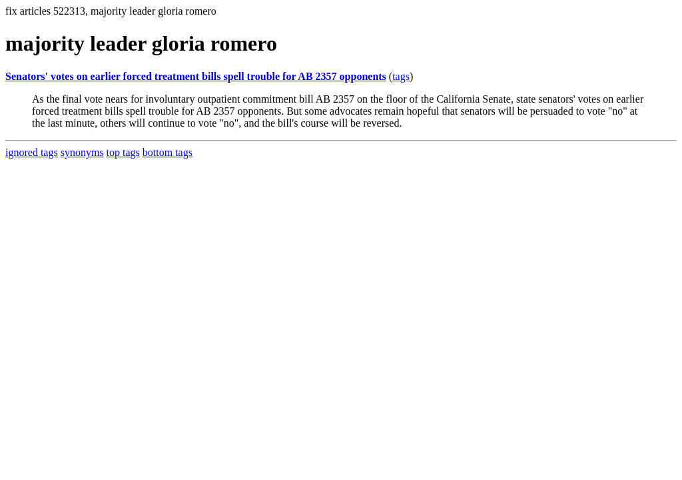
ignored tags (31, 152)
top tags (123, 152)
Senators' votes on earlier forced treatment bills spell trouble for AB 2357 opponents (195, 76)
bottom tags (167, 152)
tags (401, 76)
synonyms (82, 152)
